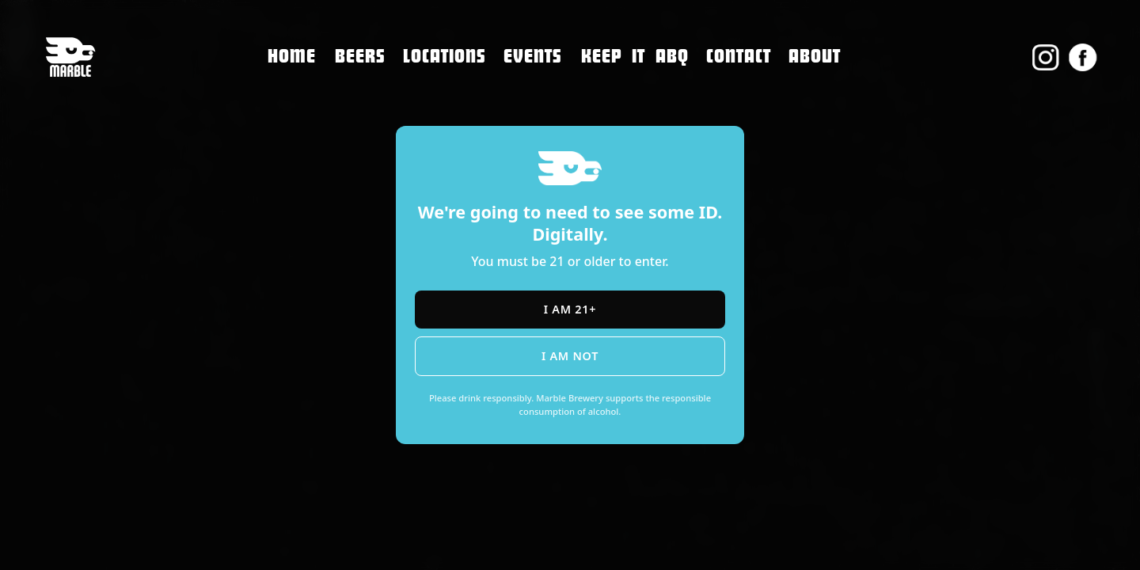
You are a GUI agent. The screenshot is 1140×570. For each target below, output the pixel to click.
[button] (444, 57)
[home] (70, 57)
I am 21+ (570, 309)
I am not (570, 355)
